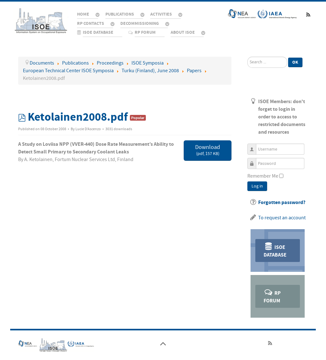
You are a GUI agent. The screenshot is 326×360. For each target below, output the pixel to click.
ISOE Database (275, 250)
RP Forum (272, 296)
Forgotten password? (281, 202)
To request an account (282, 218)
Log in (257, 186)
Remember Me (262, 176)
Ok (295, 62)
